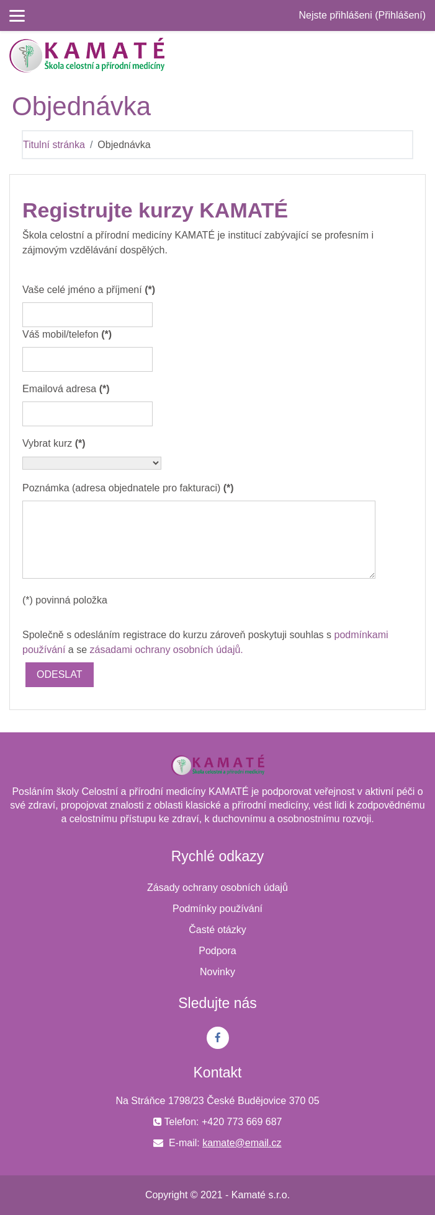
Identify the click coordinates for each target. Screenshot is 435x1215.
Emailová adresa (66, 389)
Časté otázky (217, 929)
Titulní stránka (54, 144)
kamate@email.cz (241, 1143)
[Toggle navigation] (418, 55)
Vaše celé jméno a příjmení (88, 289)
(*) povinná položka (64, 600)
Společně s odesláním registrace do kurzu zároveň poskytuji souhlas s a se (205, 642)
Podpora (217, 950)
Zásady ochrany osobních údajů (217, 887)
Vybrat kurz (54, 443)
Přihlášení (401, 15)
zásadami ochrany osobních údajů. (166, 649)
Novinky (217, 972)
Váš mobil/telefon (67, 334)
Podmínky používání (217, 908)
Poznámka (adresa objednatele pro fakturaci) (128, 488)
